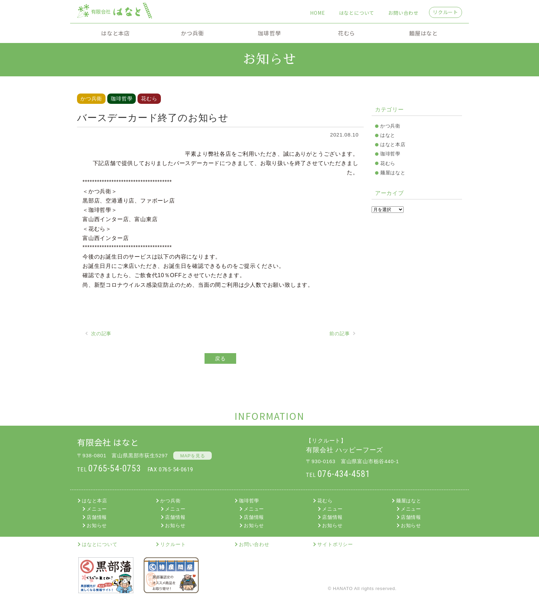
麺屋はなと (423, 33)
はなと (387, 135)
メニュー (97, 509)
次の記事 (101, 333)
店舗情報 (97, 517)
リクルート (445, 12)
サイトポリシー (335, 544)
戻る (220, 358)
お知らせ (97, 525)
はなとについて (357, 12)
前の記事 (339, 333)
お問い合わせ (403, 12)
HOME (317, 12)
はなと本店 (115, 33)
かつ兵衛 (192, 33)
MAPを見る (192, 455)
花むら (346, 33)
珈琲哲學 (269, 33)
